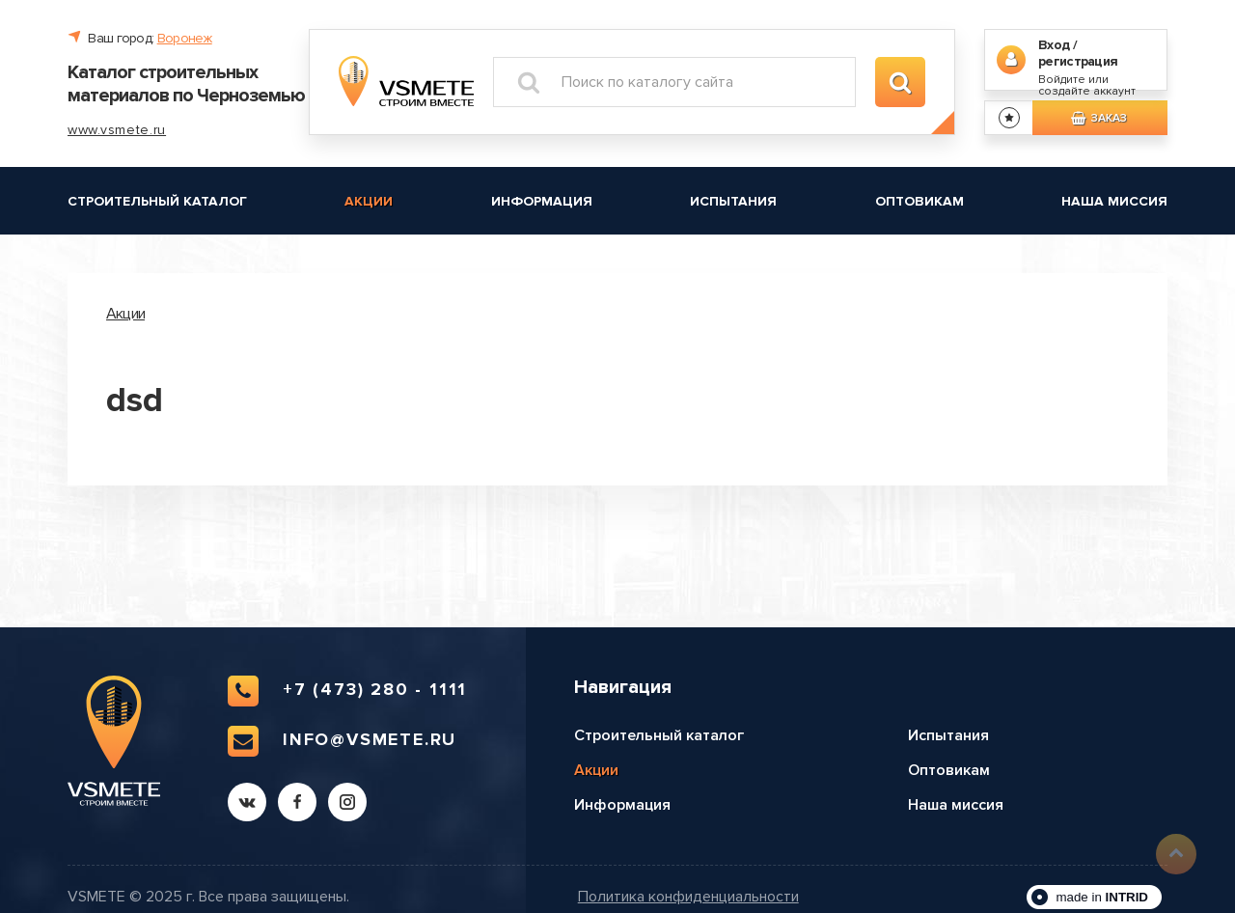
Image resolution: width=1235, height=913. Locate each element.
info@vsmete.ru (342, 741)
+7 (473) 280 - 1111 (347, 691)
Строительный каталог (157, 201)
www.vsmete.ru (117, 130)
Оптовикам (919, 201)
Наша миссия (1114, 201)
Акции (368, 201)
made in (1102, 897)
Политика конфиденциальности (688, 897)
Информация (541, 201)
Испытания (733, 201)
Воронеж (184, 38)
